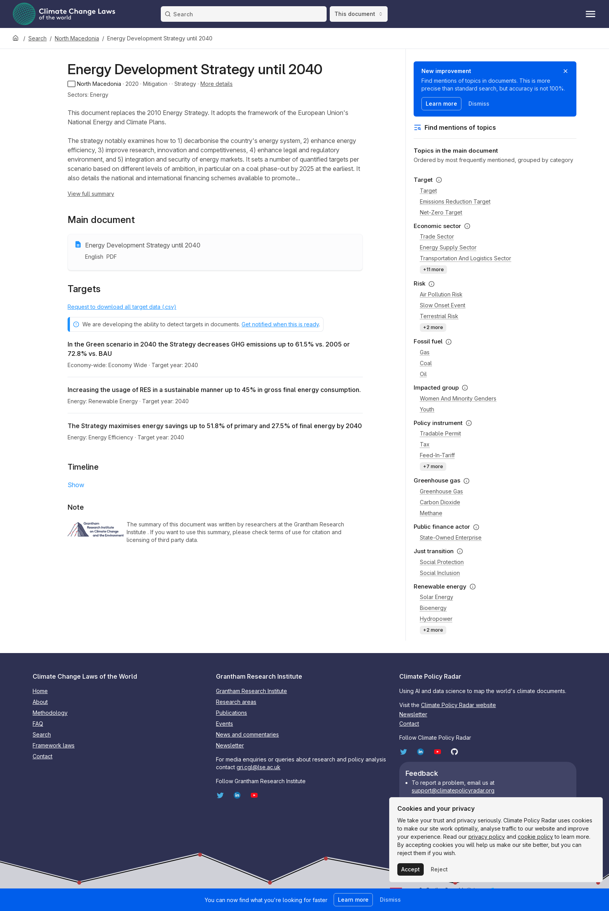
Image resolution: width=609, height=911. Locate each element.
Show (76, 485)
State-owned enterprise (451, 537)
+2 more (433, 327)
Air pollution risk (441, 294)
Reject (439, 869)
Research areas (236, 701)
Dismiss (478, 103)
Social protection (442, 562)
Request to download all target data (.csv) (122, 306)
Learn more (441, 103)
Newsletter (230, 745)
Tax (425, 444)
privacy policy (486, 836)
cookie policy (535, 836)
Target (428, 190)
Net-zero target (441, 212)
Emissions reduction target (455, 201)
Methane (431, 513)
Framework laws (54, 745)
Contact (42, 756)
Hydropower (436, 618)
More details (216, 83)
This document (358, 13)
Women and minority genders (458, 398)
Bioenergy (433, 607)
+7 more (433, 466)
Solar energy (436, 597)
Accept (410, 869)
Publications (231, 712)
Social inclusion (440, 573)
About (40, 701)
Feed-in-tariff (437, 455)
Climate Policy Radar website (458, 705)
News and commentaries (247, 734)
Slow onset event (442, 305)
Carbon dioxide (440, 502)
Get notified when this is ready (280, 324)
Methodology (50, 712)
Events (224, 723)
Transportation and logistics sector (465, 258)
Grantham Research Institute (251, 691)
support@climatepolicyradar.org (453, 790)
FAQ (38, 723)
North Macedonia (77, 38)
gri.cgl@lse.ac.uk (258, 767)
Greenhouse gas (441, 491)
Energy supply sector (448, 247)
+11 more (433, 269)
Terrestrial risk (439, 316)
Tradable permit (440, 433)
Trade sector (437, 236)
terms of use (286, 532)
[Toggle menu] (590, 14)
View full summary (91, 193)
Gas (425, 352)
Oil (423, 374)
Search (37, 38)
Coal (426, 363)
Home (40, 691)
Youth (427, 409)
